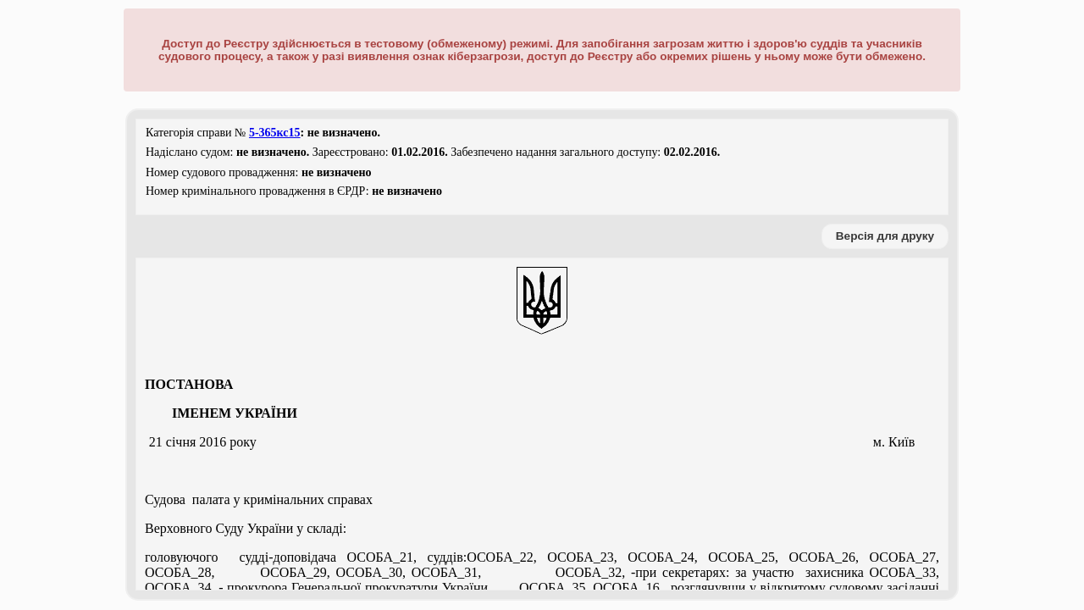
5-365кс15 (275, 132)
